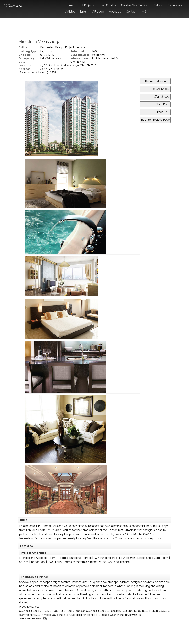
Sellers (158, 5)
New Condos (107, 5)
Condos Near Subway (135, 5)
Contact (131, 11)
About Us (115, 11)
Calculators (175, 5)
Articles (70, 11)
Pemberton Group (51, 47)
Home (69, 5)
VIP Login (98, 11)
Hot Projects (86, 5)
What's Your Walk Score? (33, 619)
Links (83, 11)
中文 (144, 11)
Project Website (75, 47)
